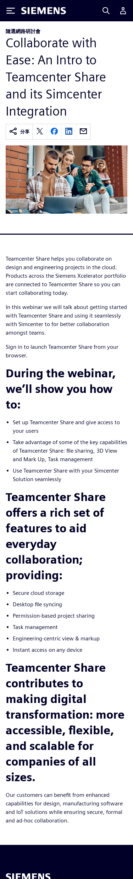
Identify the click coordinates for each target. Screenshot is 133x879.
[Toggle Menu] (11, 11)
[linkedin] (69, 131)
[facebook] (54, 131)
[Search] (106, 11)
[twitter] (40, 131)
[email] (83, 131)
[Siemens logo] (43, 10)
